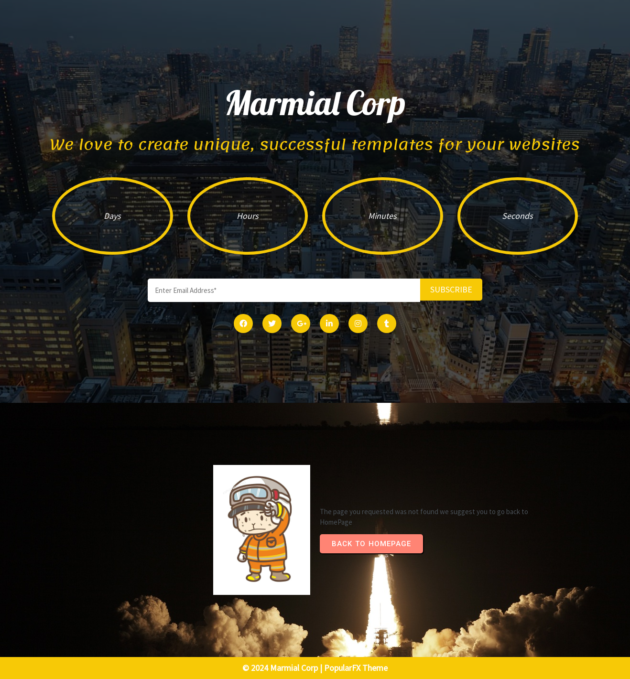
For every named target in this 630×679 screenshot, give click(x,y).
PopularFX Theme (356, 667)
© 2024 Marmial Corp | (283, 667)
